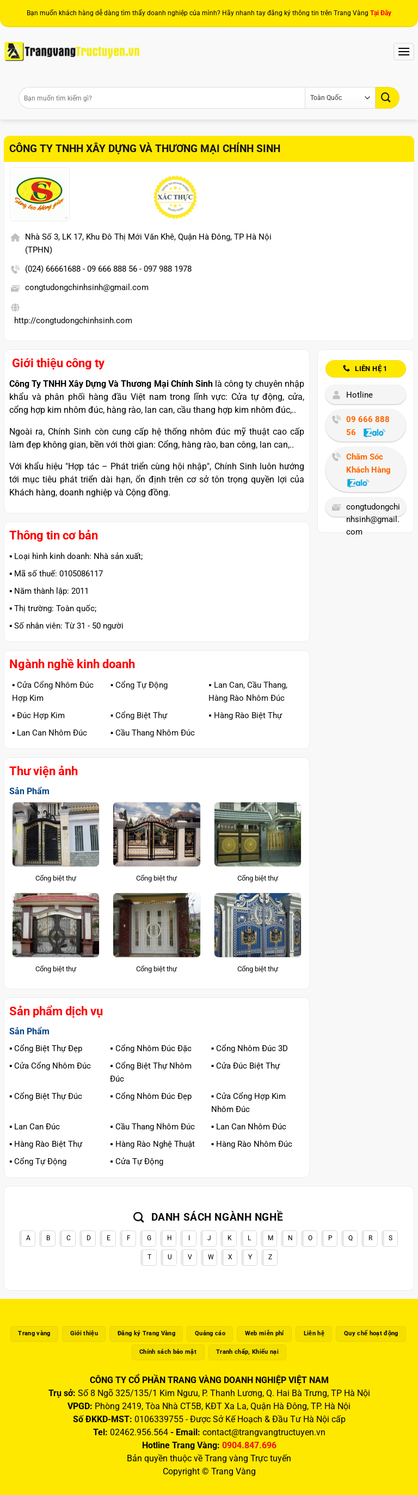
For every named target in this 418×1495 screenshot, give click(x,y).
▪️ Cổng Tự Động (139, 685)
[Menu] (404, 51)
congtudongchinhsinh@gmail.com (87, 287)
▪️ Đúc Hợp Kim (38, 715)
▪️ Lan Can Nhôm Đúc (49, 733)
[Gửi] (387, 97)
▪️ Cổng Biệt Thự (138, 715)
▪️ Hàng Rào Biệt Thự (244, 715)
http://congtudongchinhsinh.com (73, 320)
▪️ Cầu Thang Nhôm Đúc (152, 733)
